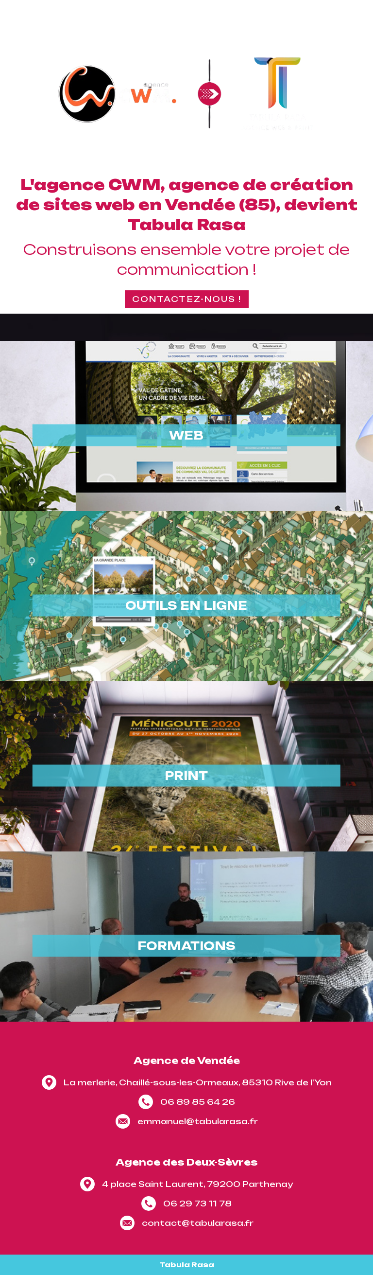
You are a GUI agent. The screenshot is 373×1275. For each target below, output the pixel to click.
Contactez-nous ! (186, 299)
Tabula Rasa (186, 1264)
